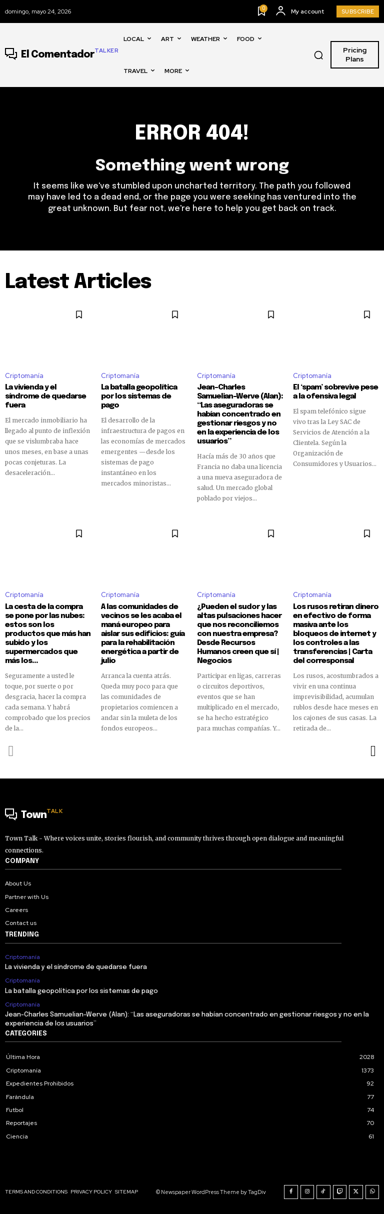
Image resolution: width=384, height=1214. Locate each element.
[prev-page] (11, 751)
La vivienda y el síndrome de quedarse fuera (45, 397)
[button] (318, 55)
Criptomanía (24, 376)
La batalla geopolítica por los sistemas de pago (139, 397)
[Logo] (61, 55)
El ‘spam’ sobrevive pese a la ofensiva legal (335, 392)
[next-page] (372, 751)
